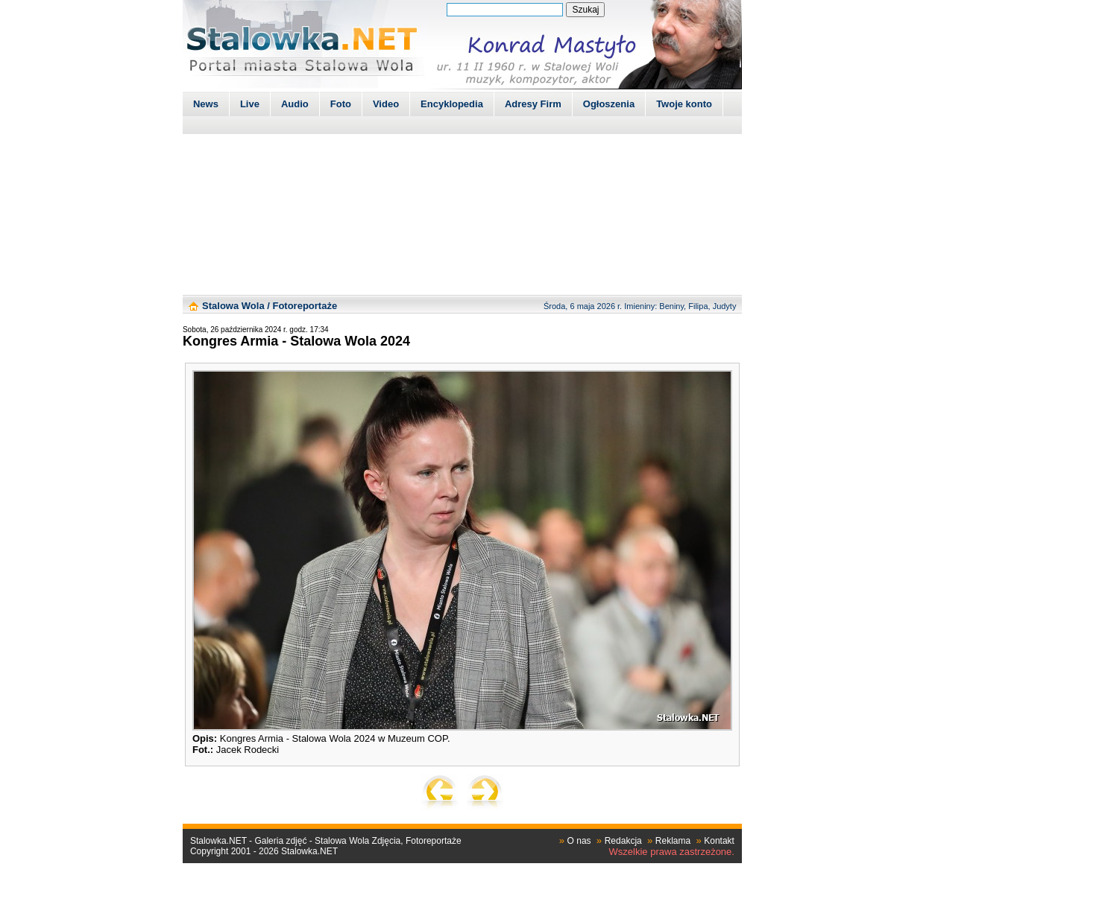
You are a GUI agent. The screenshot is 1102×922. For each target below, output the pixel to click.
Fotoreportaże (304, 305)
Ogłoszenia (609, 103)
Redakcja (623, 841)
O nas (579, 841)
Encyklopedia (452, 103)
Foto (340, 103)
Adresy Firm (533, 103)
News (205, 103)
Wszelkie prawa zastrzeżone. (671, 851)
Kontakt (719, 841)
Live (249, 103)
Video (386, 103)
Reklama (672, 841)
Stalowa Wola (233, 305)
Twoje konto (684, 103)
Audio (295, 103)
